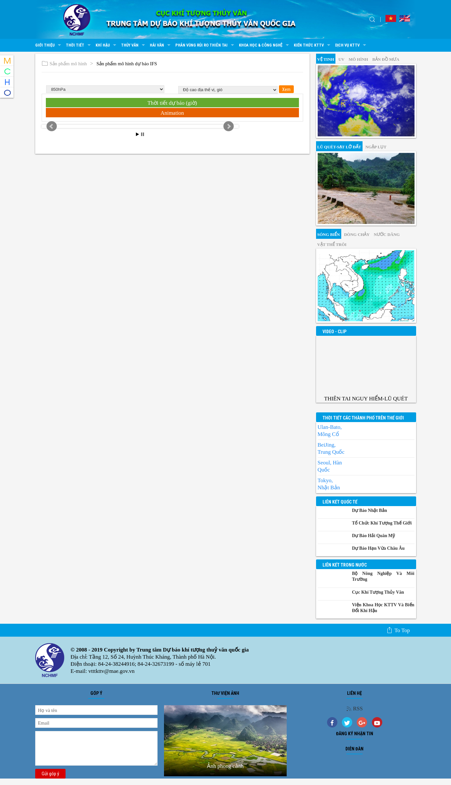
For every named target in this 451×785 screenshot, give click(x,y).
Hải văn (161, 45)
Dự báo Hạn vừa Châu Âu (378, 548)
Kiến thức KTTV (313, 45)
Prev (51, 126)
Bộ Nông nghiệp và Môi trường (383, 576)
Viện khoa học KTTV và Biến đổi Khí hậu (383, 607)
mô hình (358, 59)
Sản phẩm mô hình (64, 64)
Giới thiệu (49, 45)
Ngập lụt (375, 146)
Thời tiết (79, 45)
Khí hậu (107, 45)
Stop (142, 134)
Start (137, 134)
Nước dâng (387, 234)
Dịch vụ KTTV (351, 45)
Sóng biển (328, 234)
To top (398, 630)
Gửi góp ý (50, 774)
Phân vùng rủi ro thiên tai (205, 45)
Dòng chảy (357, 234)
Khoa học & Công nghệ (265, 45)
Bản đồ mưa (385, 59)
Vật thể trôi (332, 244)
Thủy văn (134, 45)
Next (228, 126)
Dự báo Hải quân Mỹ (373, 535)
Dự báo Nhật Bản (369, 510)
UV (341, 59)
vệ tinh (325, 59)
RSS (354, 708)
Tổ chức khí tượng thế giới (382, 523)
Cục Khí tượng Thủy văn (378, 592)
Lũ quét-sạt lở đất (339, 146)
